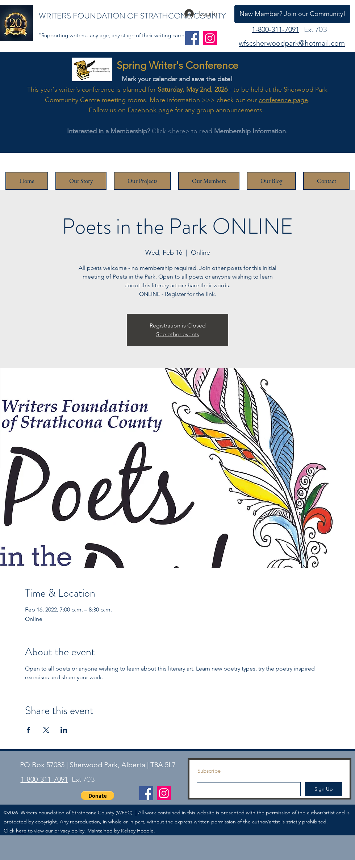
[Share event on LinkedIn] (63, 730)
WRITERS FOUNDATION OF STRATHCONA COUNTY (132, 15)
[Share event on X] (46, 730)
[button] (97, 795)
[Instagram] (210, 38)
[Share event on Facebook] (28, 730)
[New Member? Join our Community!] (292, 14)
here (178, 131)
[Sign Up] (323, 789)
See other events (177, 334)
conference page (283, 100)
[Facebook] (192, 38)
